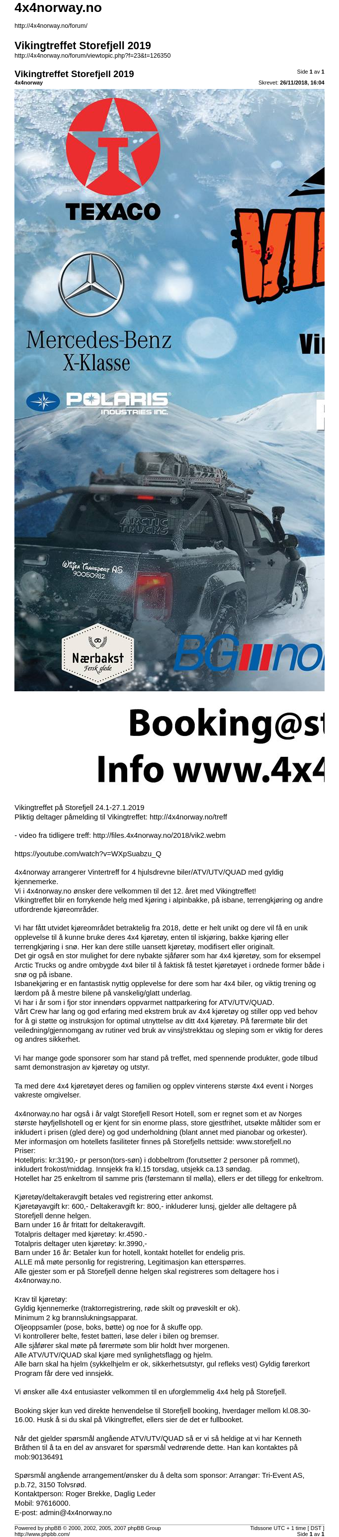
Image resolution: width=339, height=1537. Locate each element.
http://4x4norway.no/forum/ (50, 25)
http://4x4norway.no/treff (188, 817)
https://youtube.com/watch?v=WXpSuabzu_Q (87, 854)
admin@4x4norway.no (76, 1513)
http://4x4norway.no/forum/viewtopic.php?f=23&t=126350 (92, 55)
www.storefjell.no (264, 1142)
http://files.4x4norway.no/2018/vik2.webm (159, 835)
